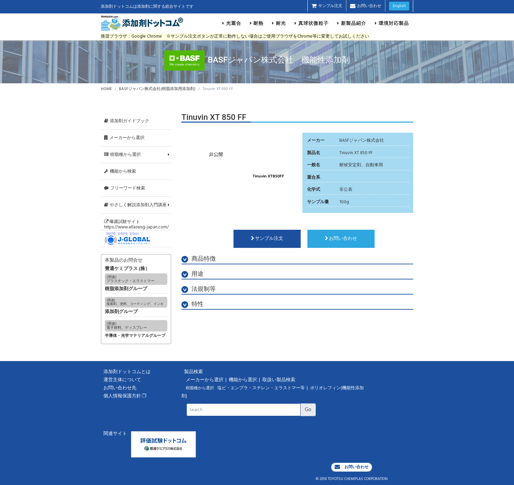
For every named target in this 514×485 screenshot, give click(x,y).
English (399, 6)
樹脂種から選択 (122, 154)
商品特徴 (198, 259)
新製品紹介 (351, 23)
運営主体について (122, 380)
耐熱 (257, 23)
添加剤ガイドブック (126, 121)
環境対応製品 (392, 23)
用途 (192, 274)
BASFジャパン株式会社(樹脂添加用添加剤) (157, 89)
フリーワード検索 (124, 188)
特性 (192, 304)
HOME (106, 89)
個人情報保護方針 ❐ (124, 396)
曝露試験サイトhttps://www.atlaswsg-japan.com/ (136, 224)
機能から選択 (243, 380)
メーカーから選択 (124, 137)
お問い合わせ (365, 6)
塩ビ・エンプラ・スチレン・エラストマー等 (261, 388)
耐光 (279, 23)
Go (308, 409)
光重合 (231, 23)
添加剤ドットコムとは (127, 372)
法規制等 (198, 289)
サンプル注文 (326, 6)
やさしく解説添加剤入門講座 (135, 205)
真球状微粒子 (312, 23)
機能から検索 (120, 171)
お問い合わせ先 (119, 388)
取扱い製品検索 (279, 380)
